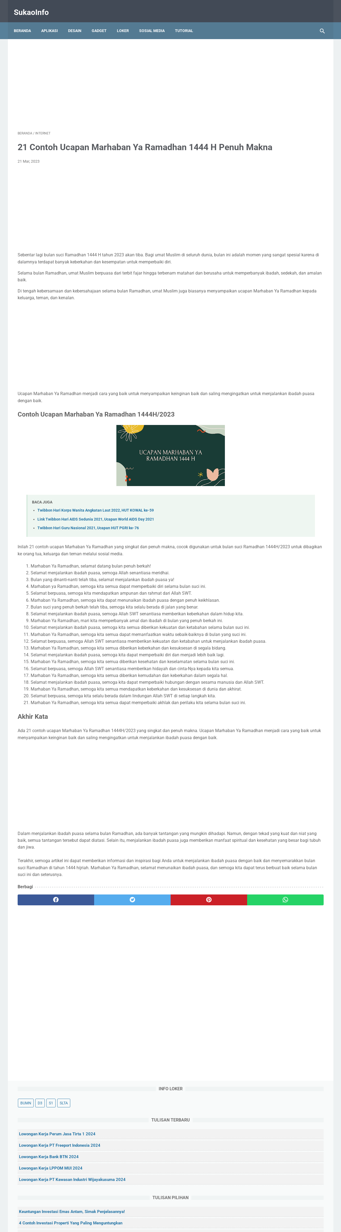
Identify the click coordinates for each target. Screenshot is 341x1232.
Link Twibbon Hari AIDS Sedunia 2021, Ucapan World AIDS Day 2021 (95, 534)
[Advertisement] (120, 78)
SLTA (288, 56)
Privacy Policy (177, 1212)
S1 (275, 56)
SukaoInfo (35, 6)
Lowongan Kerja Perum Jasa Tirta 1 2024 (282, 87)
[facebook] (43, 1031)
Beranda (26, 21)
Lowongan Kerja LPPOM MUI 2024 (275, 128)
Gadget (102, 21)
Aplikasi (53, 21)
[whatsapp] (197, 1031)
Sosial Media (155, 21)
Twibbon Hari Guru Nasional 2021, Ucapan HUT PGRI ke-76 (88, 543)
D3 (264, 56)
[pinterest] (145, 1031)
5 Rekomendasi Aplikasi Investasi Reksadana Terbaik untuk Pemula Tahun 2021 (280, 277)
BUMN (250, 56)
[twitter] (94, 1031)
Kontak (154, 1212)
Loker (127, 21)
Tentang (136, 1212)
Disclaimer (203, 1212)
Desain (78, 21)
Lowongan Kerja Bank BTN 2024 (273, 117)
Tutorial (188, 21)
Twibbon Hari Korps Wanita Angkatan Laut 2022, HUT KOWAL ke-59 (95, 525)
